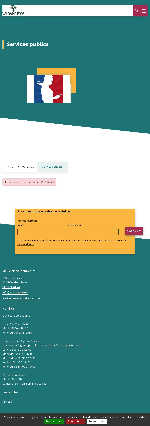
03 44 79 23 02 (11, 286)
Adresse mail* (75, 225)
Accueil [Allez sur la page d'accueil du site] (11, 166)
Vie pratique (28, 166)
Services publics (52, 166)
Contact (7, 402)
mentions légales (25, 243)
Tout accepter (54, 421)
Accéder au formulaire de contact (22, 298)
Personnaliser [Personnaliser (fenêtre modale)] (97, 421)
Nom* (20, 225)
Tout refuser (76, 421)
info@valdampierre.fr (15, 292)
